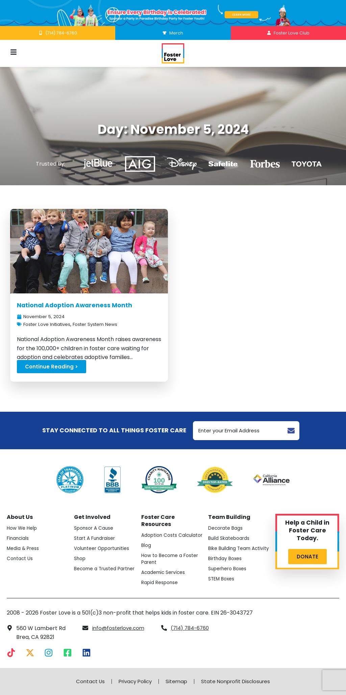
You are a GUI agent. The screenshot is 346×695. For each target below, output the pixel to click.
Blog (146, 546)
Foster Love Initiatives (49, 324)
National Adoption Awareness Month (80, 305)
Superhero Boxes (228, 569)
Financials (19, 532)
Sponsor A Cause (95, 522)
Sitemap (177, 681)
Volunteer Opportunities (103, 542)
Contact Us (20, 552)
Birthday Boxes (226, 559)
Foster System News (102, 324)
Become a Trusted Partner (97, 566)
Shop (80, 552)
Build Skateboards (230, 532)
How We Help (22, 522)
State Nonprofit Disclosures (238, 681)
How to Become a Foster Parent (171, 560)
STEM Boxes (222, 579)
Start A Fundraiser (95, 532)
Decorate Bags (226, 522)
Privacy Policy (134, 681)
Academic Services (164, 573)
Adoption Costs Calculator (160, 533)
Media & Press (24, 542)
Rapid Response (160, 583)
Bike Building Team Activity (231, 546)
